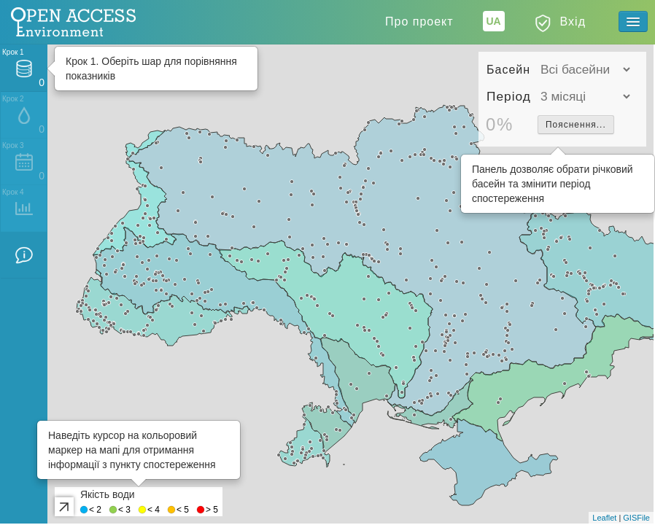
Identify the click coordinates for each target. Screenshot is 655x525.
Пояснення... (576, 125)
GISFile (636, 517)
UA (493, 21)
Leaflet (604, 517)
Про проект (419, 21)
